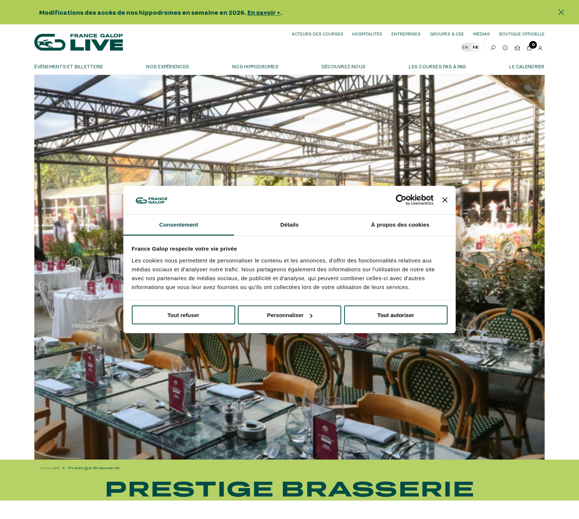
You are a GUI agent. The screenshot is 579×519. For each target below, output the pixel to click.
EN (465, 47)
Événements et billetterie (68, 66)
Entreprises (406, 33)
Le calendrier (526, 66)
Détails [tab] (289, 224)
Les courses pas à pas (437, 66)
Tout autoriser (395, 315)
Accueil (49, 468)
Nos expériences (167, 66)
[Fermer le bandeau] (445, 200)
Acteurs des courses (317, 33)
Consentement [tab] (178, 224)
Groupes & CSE (447, 33)
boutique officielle (522, 33)
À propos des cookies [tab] (400, 224)
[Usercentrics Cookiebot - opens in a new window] (401, 200)
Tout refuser (183, 315)
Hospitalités (367, 33)
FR (475, 47)
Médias (481, 33)
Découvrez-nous (344, 66)
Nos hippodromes (255, 66)
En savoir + (263, 12)
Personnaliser (289, 315)
